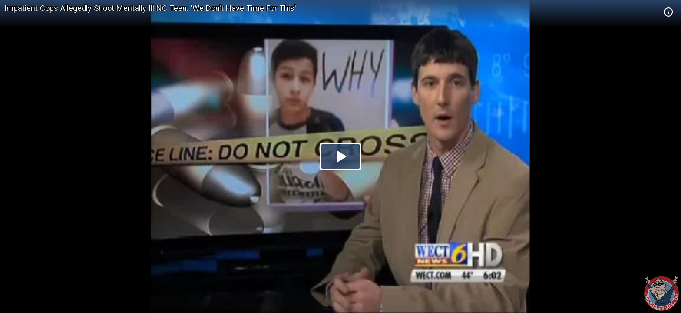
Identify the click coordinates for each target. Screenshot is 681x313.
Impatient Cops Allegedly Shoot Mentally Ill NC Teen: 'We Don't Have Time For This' (150, 8)
